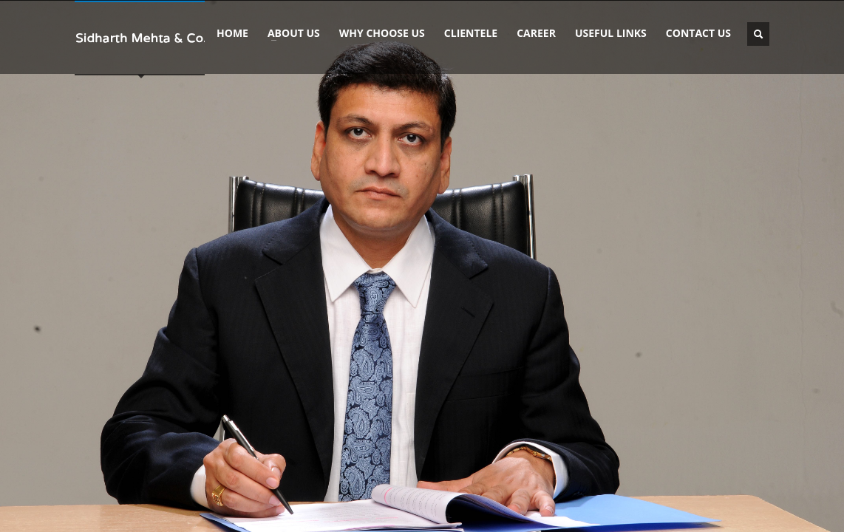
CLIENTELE (470, 33)
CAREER (536, 33)
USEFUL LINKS (611, 33)
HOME (232, 33)
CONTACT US (698, 33)
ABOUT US (289, 33)
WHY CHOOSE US (382, 33)
